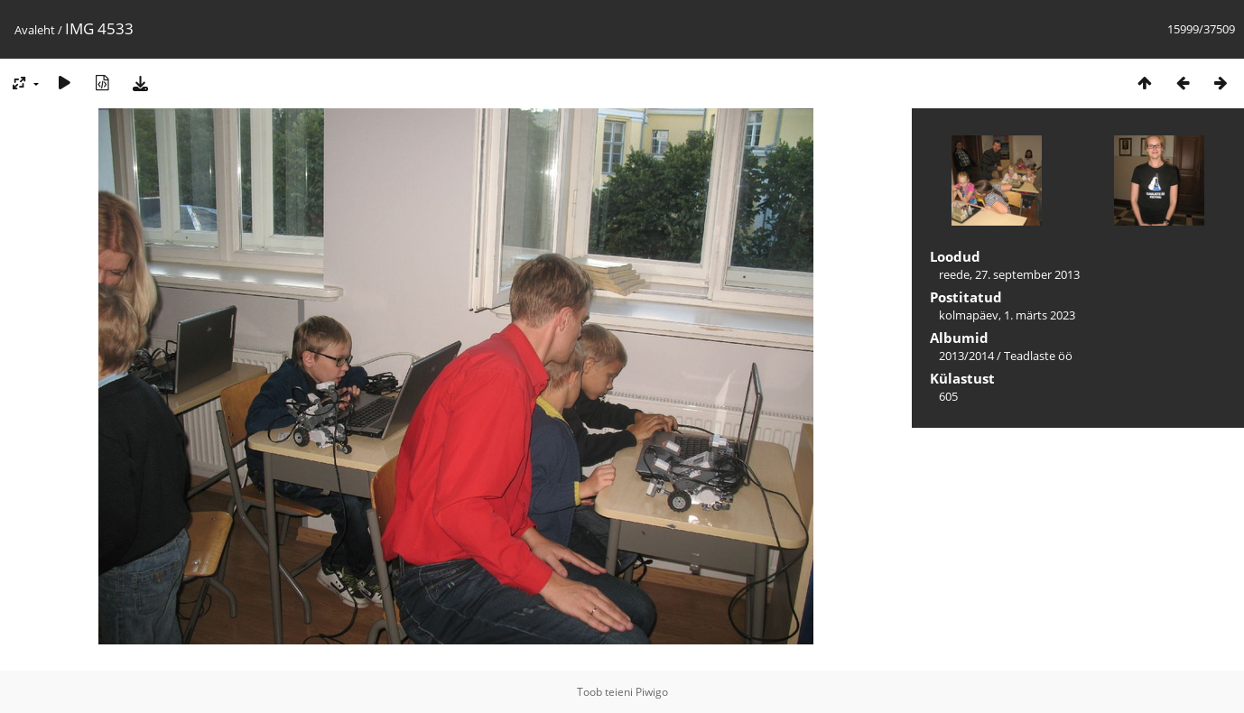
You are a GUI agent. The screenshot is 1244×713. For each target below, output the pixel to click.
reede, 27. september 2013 (1009, 274)
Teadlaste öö (1038, 355)
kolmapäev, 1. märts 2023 (1007, 315)
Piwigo (652, 691)
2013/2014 (966, 355)
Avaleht (34, 30)
